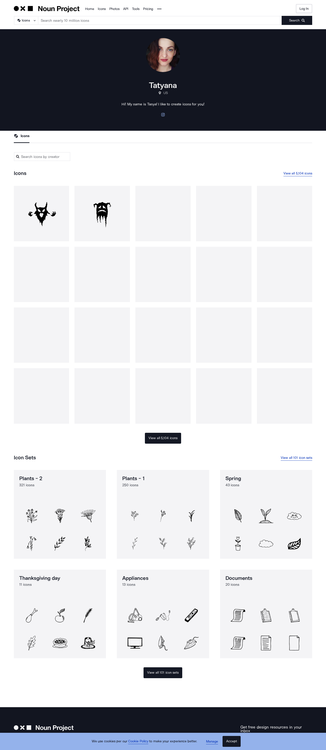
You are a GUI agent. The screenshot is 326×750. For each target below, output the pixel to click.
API (125, 9)
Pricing (148, 9)
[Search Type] (26, 20)
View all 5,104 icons (297, 173)
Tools (135, 9)
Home (89, 9)
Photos (114, 9)
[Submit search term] (297, 20)
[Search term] (160, 20)
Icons (102, 9)
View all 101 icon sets (296, 458)
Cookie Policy (139, 742)
